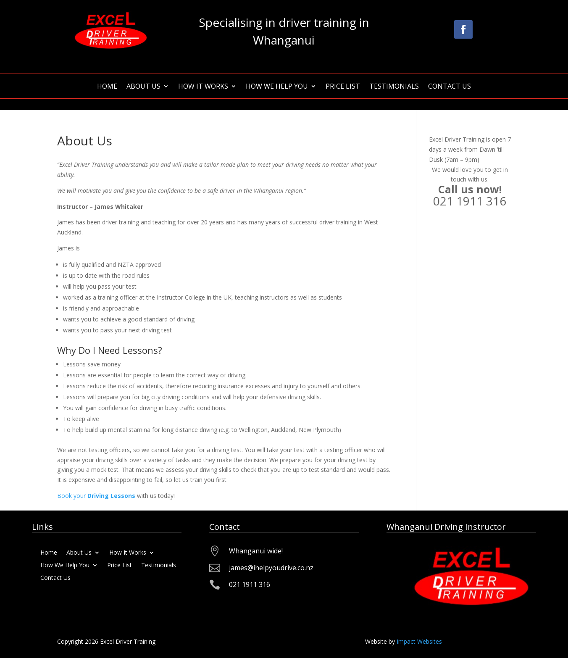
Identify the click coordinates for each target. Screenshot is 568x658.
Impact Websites (419, 641)
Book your (96, 496)
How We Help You (277, 87)
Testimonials (394, 87)
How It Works (203, 87)
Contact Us (449, 87)
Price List (343, 87)
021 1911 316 (469, 201)
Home (107, 87)
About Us (143, 87)
